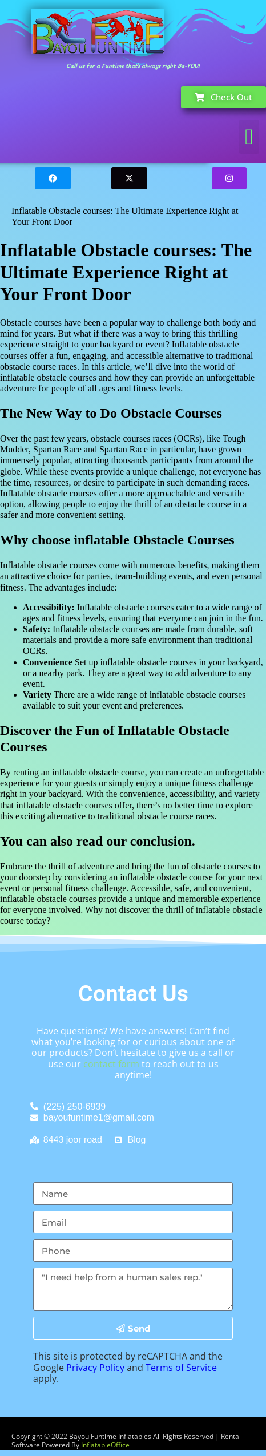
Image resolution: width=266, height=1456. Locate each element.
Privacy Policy (95, 1367)
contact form (111, 1064)
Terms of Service (181, 1367)
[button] (249, 137)
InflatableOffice (105, 1445)
